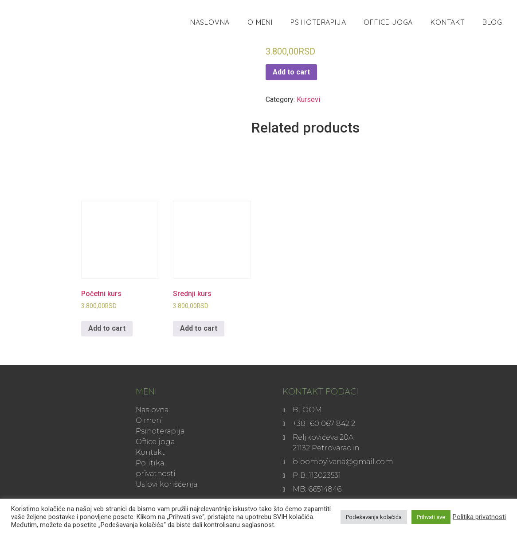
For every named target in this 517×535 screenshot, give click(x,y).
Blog (492, 22)
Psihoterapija (318, 22)
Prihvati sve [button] (431, 517)
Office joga (388, 22)
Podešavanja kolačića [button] (374, 517)
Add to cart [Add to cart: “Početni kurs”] (106, 328)
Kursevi (308, 99)
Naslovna (210, 22)
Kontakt (448, 22)
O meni (260, 22)
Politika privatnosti (479, 517)
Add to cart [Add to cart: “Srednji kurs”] (198, 328)
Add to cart (291, 72)
